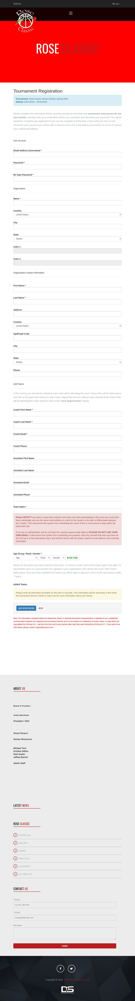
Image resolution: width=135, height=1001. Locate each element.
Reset (41, 608)
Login (115, 4)
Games (22, 850)
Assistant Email (21, 482)
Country (17, 211)
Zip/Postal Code (21, 334)
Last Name (19, 298)
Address (17, 310)
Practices (24, 858)
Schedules (25, 835)
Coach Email (20, 434)
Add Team (72, 557)
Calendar (24, 866)
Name (16, 198)
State (15, 234)
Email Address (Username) (27, 150)
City (15, 222)
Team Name (19, 507)
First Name (19, 285)
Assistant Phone (21, 494)
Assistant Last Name (23, 470)
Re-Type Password (23, 175)
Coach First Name (23, 410)
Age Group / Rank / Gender (27, 553)
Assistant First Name (23, 458)
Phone (16, 370)
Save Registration (26, 608)
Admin (17, 3)
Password (19, 162)
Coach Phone (20, 446)
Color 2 (17, 259)
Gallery (23, 843)
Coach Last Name (22, 422)
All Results (25, 874)
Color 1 (17, 247)
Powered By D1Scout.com (76, 979)
